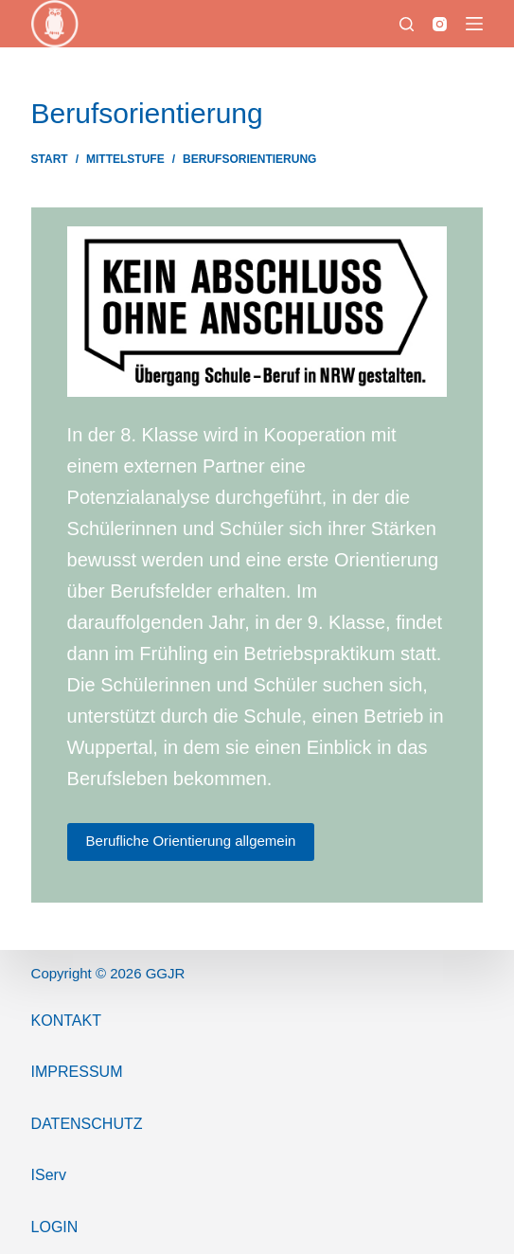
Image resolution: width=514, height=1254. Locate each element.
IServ (48, 1175)
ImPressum (77, 1072)
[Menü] (474, 23)
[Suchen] (406, 24)
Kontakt (66, 1020)
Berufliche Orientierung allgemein (191, 841)
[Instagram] (440, 24)
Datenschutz (87, 1124)
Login (55, 1227)
